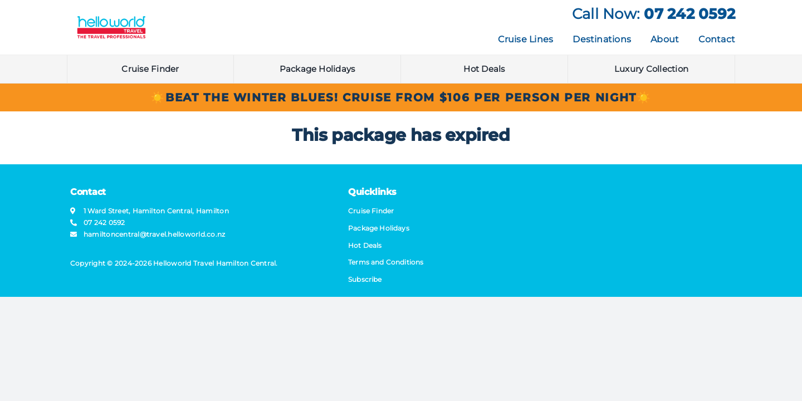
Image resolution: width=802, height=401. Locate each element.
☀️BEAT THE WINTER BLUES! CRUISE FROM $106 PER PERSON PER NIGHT (393, 97)
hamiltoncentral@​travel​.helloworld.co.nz (154, 234)
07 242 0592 (689, 14)
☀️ (644, 97)
